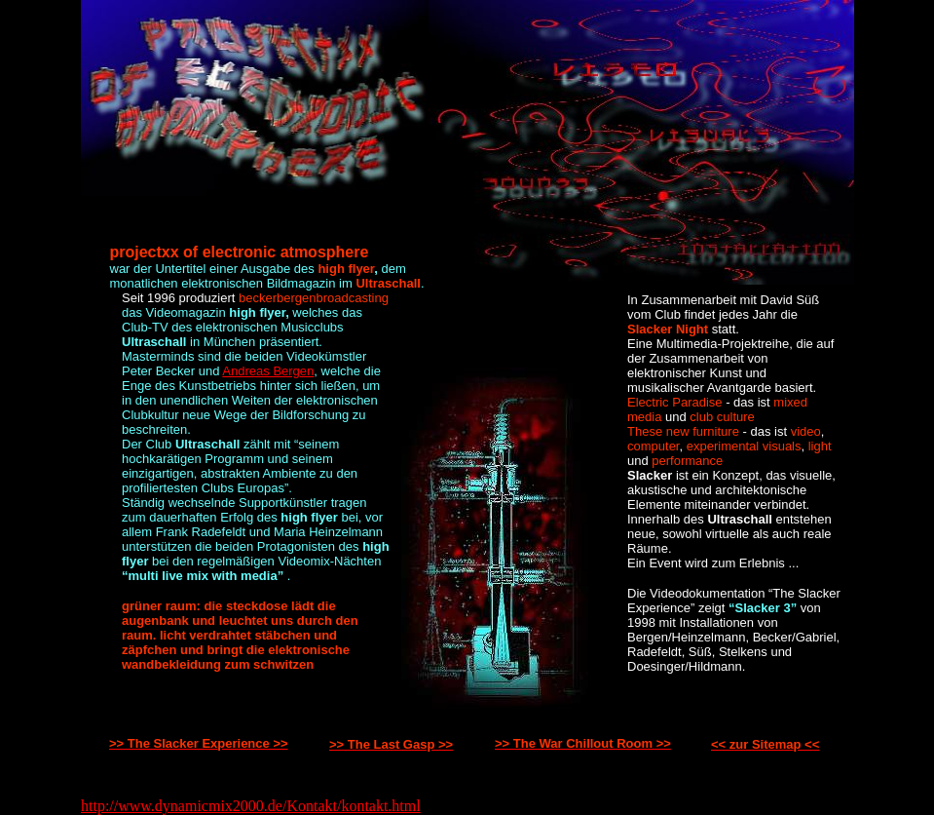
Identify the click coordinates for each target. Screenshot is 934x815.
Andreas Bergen (268, 371)
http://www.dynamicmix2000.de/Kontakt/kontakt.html (251, 805)
